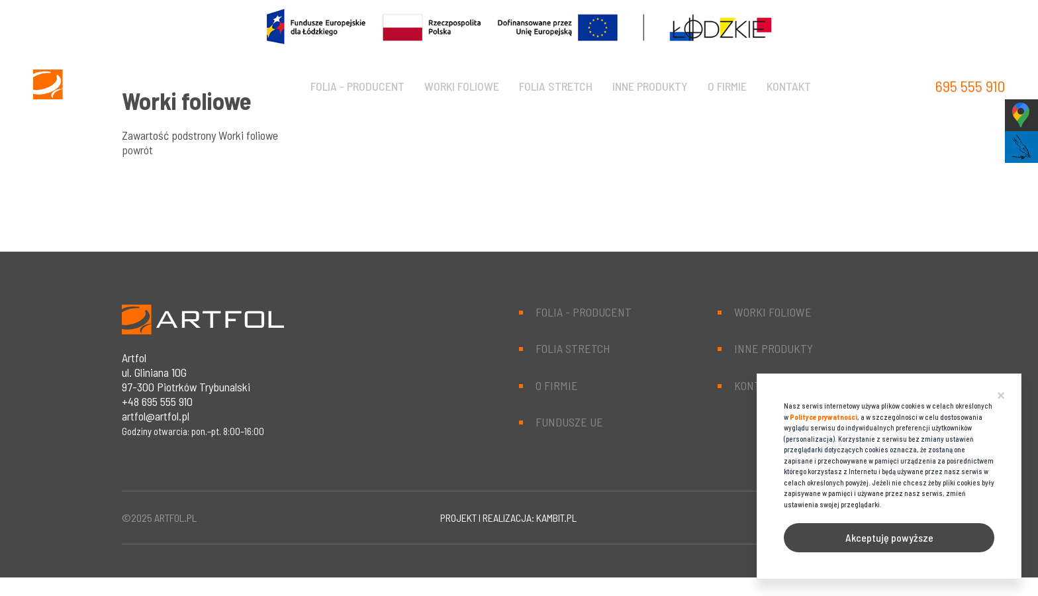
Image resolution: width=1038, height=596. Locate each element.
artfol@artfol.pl (155, 416)
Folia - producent (357, 86)
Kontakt (789, 86)
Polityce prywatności (823, 417)
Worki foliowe (461, 86)
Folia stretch (555, 86)
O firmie (727, 86)
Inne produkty (650, 86)
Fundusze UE (569, 422)
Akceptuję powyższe (889, 537)
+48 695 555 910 (157, 401)
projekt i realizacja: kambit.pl (508, 517)
